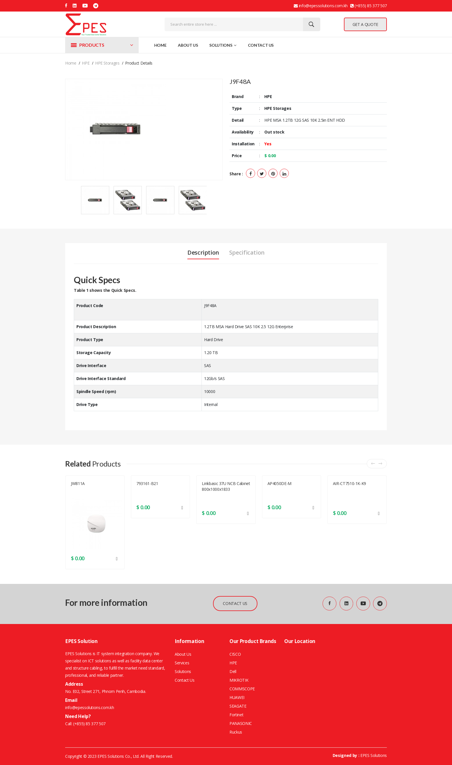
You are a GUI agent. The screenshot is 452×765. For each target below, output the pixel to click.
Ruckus (235, 732)
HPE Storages (107, 63)
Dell (232, 671)
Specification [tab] (247, 252)
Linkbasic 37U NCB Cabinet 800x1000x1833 (226, 486)
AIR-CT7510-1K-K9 (349, 483)
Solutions (222, 45)
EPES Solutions (373, 755)
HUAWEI (236, 697)
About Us (188, 45)
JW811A (78, 483)
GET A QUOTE (365, 24)
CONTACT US (235, 603)
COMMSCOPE (242, 688)
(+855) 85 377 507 (89, 723)
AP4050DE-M (280, 483)
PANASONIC (240, 723)
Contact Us (261, 45)
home (70, 63)
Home (160, 45)
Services (182, 663)
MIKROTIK (238, 680)
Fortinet (236, 714)
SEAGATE (237, 706)
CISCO (235, 654)
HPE (85, 63)
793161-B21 (147, 483)
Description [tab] (203, 252)
